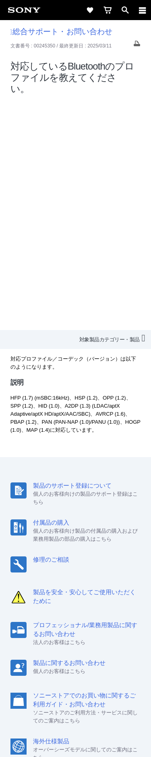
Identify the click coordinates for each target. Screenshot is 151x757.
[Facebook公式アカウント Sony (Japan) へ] (101, 654)
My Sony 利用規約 (114, 635)
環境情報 (74, 635)
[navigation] (142, 10)
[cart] (107, 10)
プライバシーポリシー (75, 709)
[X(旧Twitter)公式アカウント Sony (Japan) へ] (67, 654)
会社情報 (39, 625)
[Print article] (137, 45)
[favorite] (90, 10)
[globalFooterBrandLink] (76, 741)
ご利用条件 (75, 700)
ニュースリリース (36, 635)
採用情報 (67, 625)
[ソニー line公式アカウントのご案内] (49, 654)
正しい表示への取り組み (75, 717)
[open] (125, 10)
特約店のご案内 (103, 625)
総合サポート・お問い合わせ (61, 31)
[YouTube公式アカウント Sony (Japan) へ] (84, 654)
